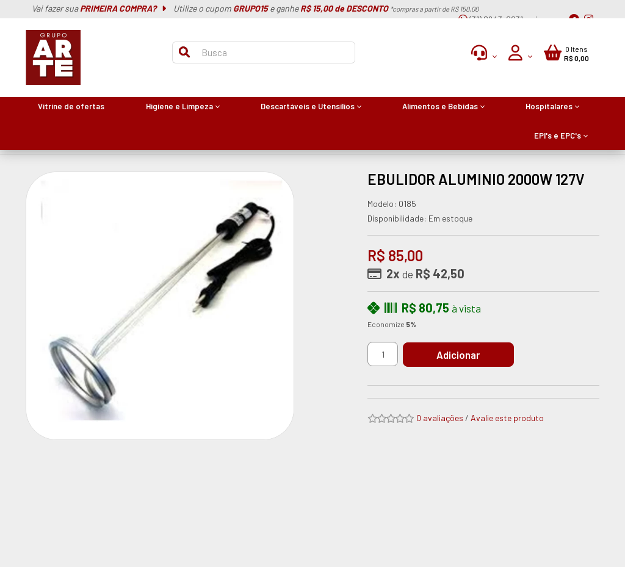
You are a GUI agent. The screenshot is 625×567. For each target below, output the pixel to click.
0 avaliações (439, 418)
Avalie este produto (507, 418)
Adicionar (458, 355)
